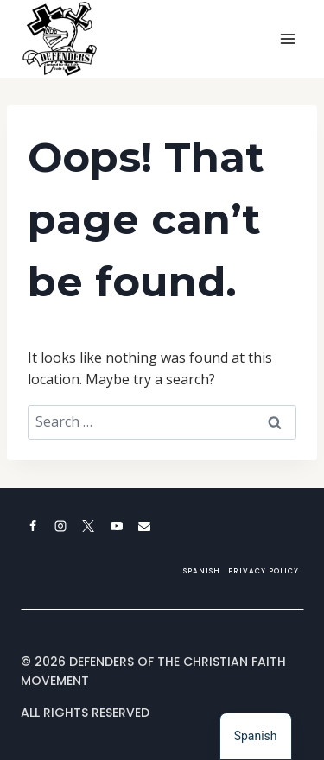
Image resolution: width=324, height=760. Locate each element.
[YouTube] (117, 526)
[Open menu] (287, 38)
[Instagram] (60, 526)
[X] (88, 526)
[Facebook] (33, 526)
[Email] (144, 526)
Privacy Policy (263, 571)
